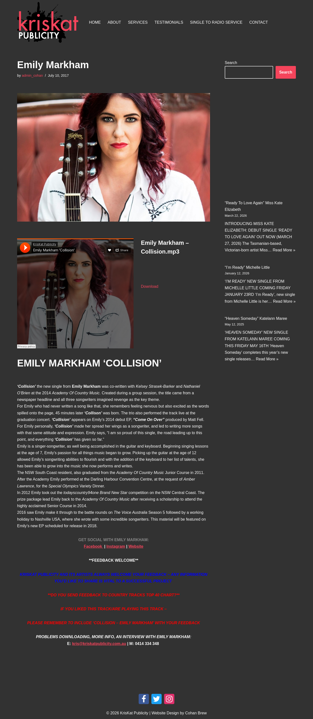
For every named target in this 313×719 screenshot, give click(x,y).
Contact (258, 22)
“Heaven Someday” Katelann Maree (256, 318)
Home (95, 22)
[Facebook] (144, 699)
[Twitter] (156, 699)
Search (231, 63)
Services (138, 22)
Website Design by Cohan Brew (179, 713)
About (114, 22)
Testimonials (169, 22)
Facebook (93, 546)
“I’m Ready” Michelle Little (247, 267)
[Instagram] (169, 699)
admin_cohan (32, 75)
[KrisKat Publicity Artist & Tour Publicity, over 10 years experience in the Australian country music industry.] (49, 22)
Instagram (115, 546)
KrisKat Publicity (134, 713)
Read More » (284, 250)
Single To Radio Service (216, 22)
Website (135, 546)
